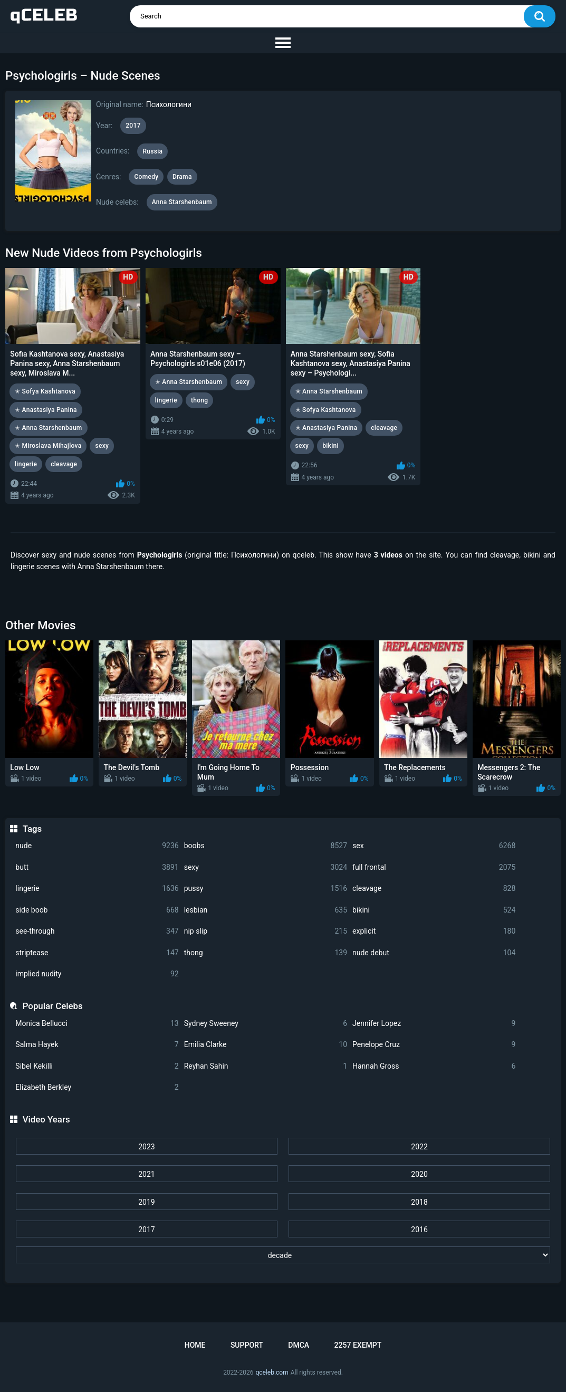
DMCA (298, 1345)
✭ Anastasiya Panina (46, 410)
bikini (433, 910)
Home (195, 1345)
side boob (96, 910)
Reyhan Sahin (265, 1066)
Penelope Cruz (433, 1044)
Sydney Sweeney (265, 1023)
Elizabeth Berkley (96, 1087)
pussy (265, 888)
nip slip (265, 931)
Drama (182, 176)
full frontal (433, 867)
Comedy (146, 176)
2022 (419, 1147)
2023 (146, 1147)
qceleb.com (271, 1372)
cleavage (433, 888)
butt (96, 867)
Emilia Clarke (265, 1044)
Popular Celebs (53, 1006)
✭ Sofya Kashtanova (45, 391)
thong (265, 952)
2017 (146, 1229)
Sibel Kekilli (96, 1066)
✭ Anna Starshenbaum (48, 427)
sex (433, 845)
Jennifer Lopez (433, 1023)
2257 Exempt (358, 1345)
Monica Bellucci (96, 1023)
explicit (433, 931)
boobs (265, 845)
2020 (419, 1174)
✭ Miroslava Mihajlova (48, 445)
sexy (265, 867)
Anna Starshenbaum (182, 202)
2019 (146, 1202)
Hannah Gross (433, 1066)
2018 (419, 1202)
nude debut (433, 952)
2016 (419, 1229)
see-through (96, 931)
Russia (152, 151)
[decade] (283, 1254)
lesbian (265, 910)
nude (96, 845)
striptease (96, 952)
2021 (146, 1174)
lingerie (96, 888)
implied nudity (96, 973)
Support (247, 1345)
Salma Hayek (96, 1044)
